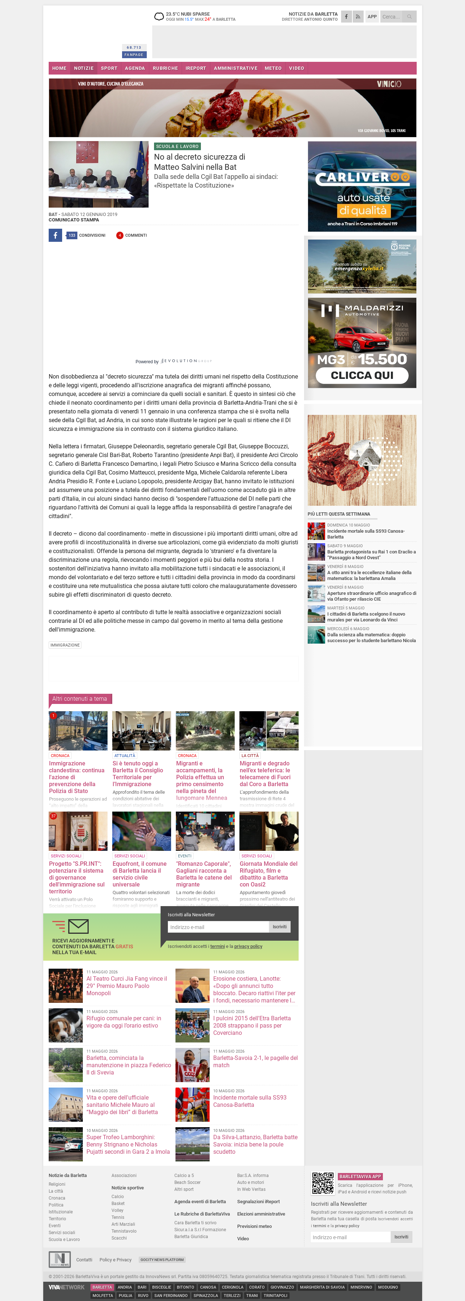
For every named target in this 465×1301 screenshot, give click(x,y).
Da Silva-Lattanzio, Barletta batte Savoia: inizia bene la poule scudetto (255, 1144)
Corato (257, 1287)
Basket (118, 1203)
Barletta (102, 1287)
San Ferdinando (171, 1295)
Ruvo (143, 1295)
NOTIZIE (84, 68)
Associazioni (124, 1175)
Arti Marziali (123, 1224)
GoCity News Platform (162, 1260)
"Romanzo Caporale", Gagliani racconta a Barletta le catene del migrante (204, 874)
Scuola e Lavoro (64, 1239)
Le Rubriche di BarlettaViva (202, 1214)
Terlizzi (232, 1295)
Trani (252, 1295)
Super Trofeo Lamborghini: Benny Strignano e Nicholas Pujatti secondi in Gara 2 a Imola (128, 1144)
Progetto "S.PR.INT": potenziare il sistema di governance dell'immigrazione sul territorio (77, 877)
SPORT (109, 68)
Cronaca (57, 1198)
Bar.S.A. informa (253, 1175)
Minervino (361, 1287)
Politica (56, 1205)
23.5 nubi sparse (197, 16)
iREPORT (196, 68)
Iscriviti (280, 926)
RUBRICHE (165, 68)
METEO (273, 68)
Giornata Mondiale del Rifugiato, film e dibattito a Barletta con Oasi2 (269, 874)
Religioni (57, 1184)
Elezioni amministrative (261, 1214)
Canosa (208, 1287)
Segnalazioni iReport (258, 1201)
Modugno (388, 1287)
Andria (125, 1287)
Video (243, 1238)
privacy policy (248, 946)
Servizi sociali (62, 1232)
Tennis (118, 1217)
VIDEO (296, 68)
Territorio (57, 1218)
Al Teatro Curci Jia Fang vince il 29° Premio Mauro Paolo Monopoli (126, 986)
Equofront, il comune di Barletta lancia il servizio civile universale (140, 874)
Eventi (55, 1225)
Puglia (125, 1295)
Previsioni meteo (254, 1226)
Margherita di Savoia (322, 1287)
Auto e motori (250, 1182)
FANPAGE (134, 55)
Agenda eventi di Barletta (200, 1201)
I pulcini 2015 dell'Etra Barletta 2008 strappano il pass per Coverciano (252, 1025)
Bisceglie (161, 1287)
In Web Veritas (251, 1189)
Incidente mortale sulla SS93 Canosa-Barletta (250, 1101)
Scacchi (119, 1238)
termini (217, 946)
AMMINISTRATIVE (235, 68)
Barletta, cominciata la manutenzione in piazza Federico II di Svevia (128, 1065)
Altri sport (184, 1189)
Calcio (118, 1196)
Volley (118, 1210)
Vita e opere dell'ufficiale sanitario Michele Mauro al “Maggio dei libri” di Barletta (122, 1105)
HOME (59, 68)
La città (56, 1191)
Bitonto (185, 1287)
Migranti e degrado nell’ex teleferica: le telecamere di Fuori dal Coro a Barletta (265, 774)
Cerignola (232, 1287)
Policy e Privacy (116, 1259)
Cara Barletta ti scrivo (195, 1222)
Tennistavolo (124, 1231)
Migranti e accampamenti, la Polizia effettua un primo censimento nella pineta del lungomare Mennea (201, 780)
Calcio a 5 (184, 1175)
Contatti (84, 1259)
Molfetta (103, 1295)
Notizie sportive (128, 1187)
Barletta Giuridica (191, 1236)
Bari (142, 1287)
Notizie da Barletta (68, 1175)
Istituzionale (61, 1211)
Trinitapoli (275, 1295)
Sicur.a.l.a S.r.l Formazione (200, 1229)
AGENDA (135, 68)
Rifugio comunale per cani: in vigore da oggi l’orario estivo (123, 1022)
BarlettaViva (84, 31)
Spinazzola (206, 1295)
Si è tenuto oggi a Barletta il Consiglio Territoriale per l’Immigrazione (138, 774)
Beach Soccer (187, 1182)
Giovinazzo (282, 1287)
